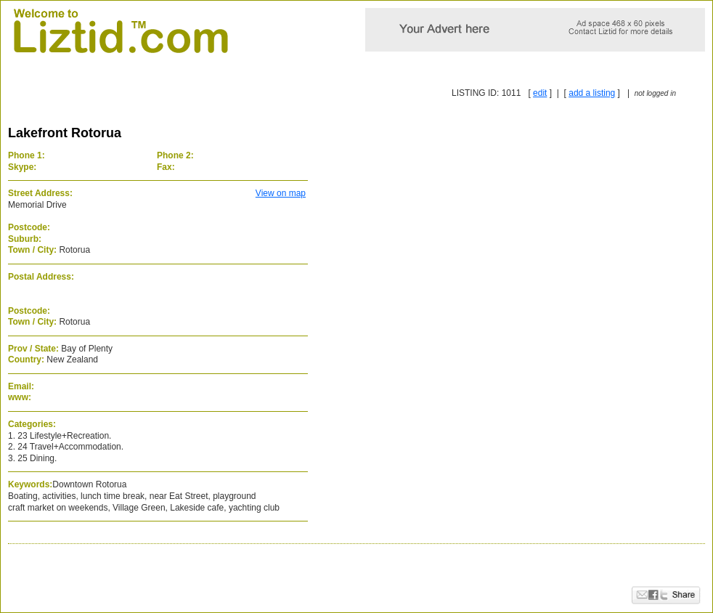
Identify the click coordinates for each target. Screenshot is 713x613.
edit (540, 93)
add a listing (592, 93)
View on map (281, 193)
